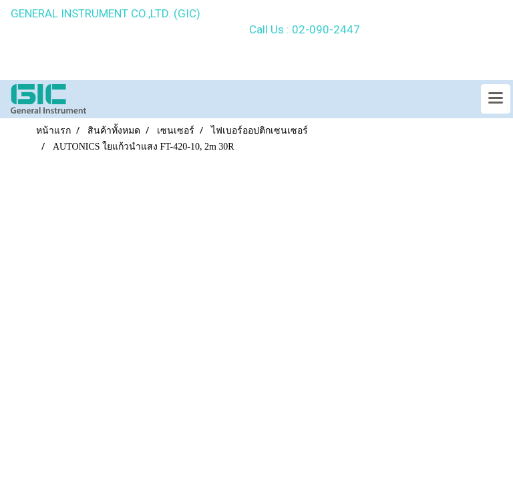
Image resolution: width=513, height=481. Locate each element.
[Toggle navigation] (495, 99)
